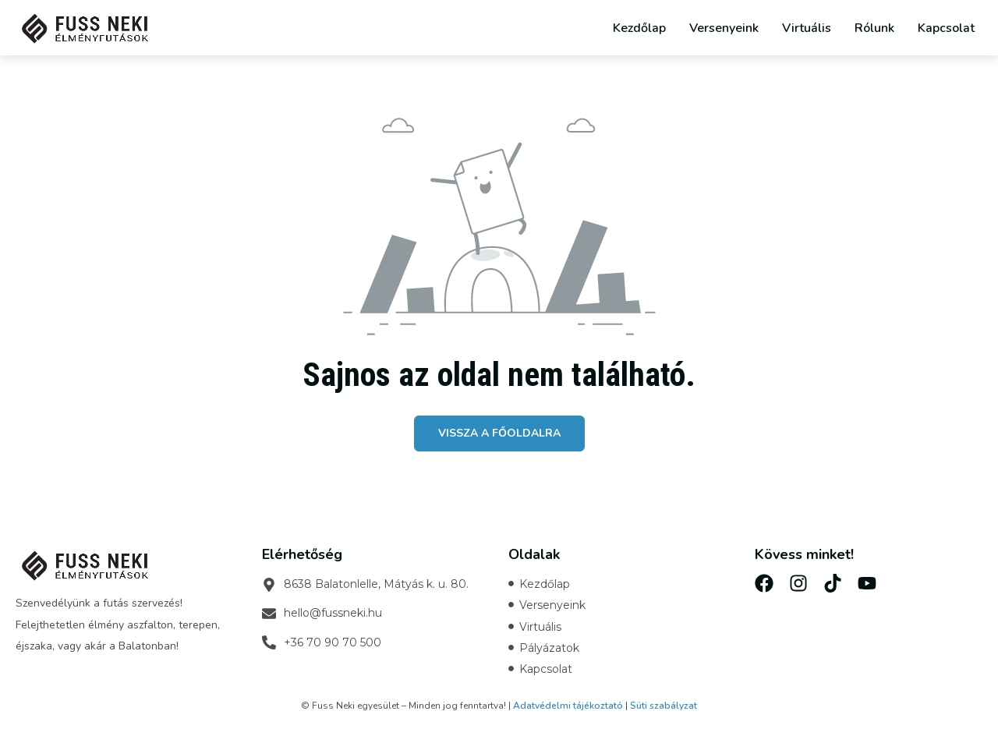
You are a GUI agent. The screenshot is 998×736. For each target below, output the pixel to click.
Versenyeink (724, 28)
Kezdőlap (639, 28)
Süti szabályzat (663, 705)
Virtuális (806, 28)
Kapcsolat (946, 28)
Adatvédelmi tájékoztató (568, 705)
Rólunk (874, 28)
